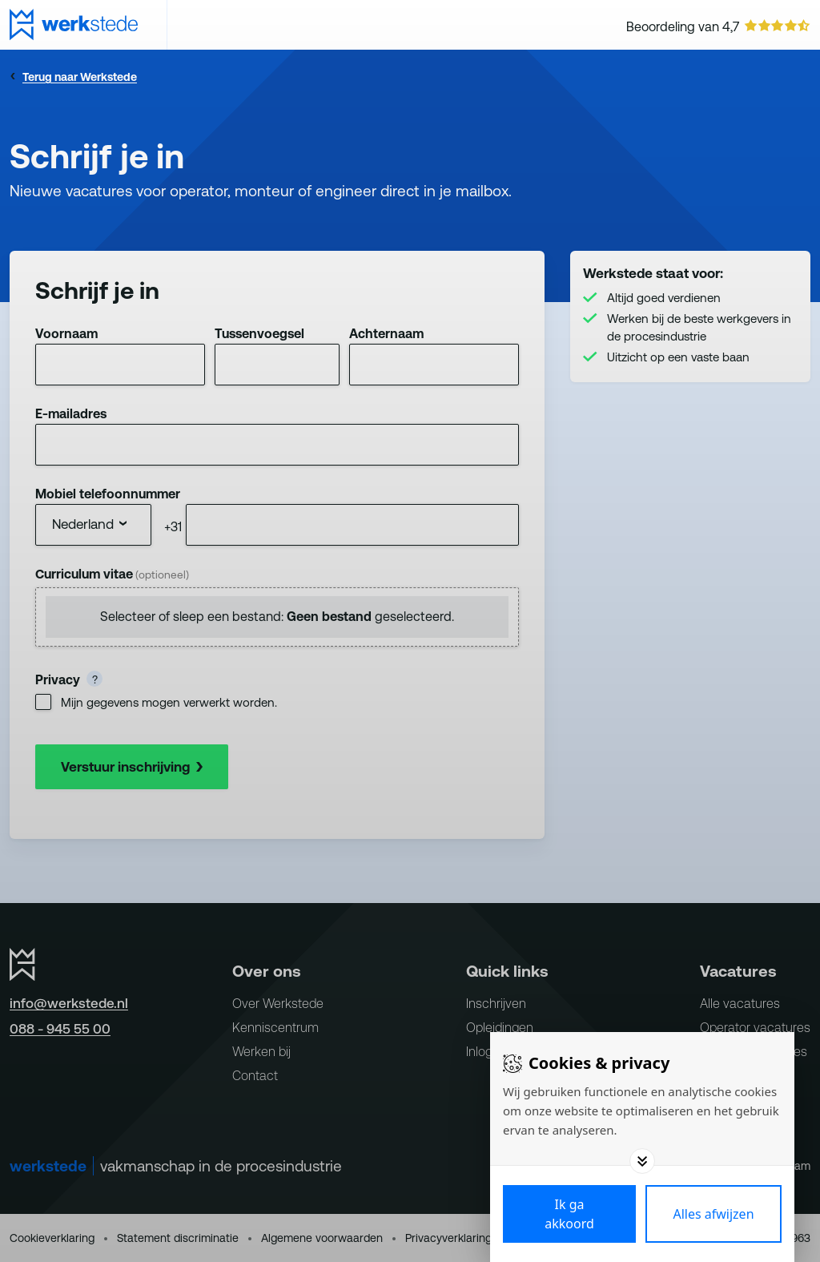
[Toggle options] (642, 1161)
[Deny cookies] (713, 1214)
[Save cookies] (569, 1214)
